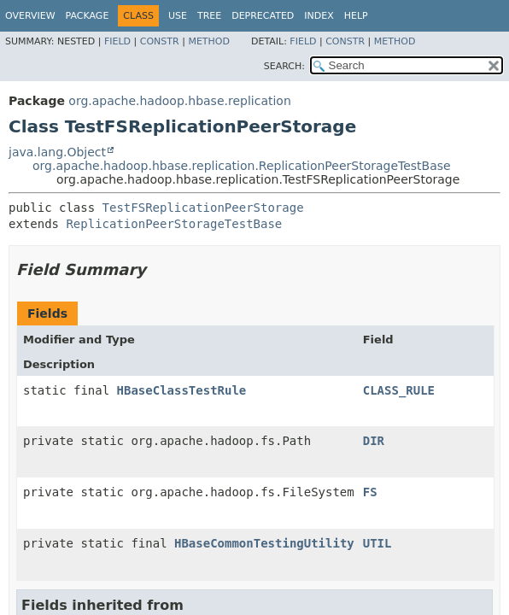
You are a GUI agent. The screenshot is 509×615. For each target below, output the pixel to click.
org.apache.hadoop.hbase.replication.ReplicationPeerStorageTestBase (241, 166)
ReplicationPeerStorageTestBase (174, 224)
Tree (209, 15)
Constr (159, 41)
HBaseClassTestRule (182, 390)
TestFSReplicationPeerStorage (203, 207)
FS (370, 492)
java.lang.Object (57, 152)
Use (177, 15)
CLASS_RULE (399, 390)
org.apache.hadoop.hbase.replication (179, 101)
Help (356, 15)
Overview (30, 15)
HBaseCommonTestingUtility (264, 543)
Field (117, 41)
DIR (373, 441)
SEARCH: (284, 66)
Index (318, 15)
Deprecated (262, 15)
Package (87, 15)
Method (209, 41)
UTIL (377, 543)
